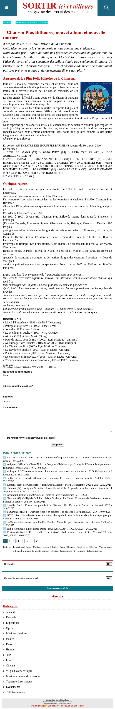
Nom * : (7, 375)
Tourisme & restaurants (94, 540)
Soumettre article (57, 581)
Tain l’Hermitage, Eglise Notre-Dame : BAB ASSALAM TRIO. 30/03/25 (42, 519)
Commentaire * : (11, 407)
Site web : (8, 397)
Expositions (23, 537)
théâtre (68, 537)
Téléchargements (65, 544)
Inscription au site (68, 705)
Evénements (47, 544)
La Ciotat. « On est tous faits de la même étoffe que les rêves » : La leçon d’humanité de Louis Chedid (57, 457)
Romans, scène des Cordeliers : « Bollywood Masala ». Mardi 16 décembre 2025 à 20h (48, 480)
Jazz (97, 537)
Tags (79, 705)
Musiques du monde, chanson (33, 22)
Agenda (57, 590)
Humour (88, 537)
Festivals (10, 537)
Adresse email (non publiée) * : (18, 386)
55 (36, 531)
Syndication (54, 705)
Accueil (7, 22)
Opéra (35, 537)
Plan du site (38, 705)
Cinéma (10, 540)
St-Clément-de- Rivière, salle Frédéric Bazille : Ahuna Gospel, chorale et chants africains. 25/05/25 (56, 512)
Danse (77, 537)
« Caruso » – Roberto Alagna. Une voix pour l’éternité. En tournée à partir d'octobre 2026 (50, 476)
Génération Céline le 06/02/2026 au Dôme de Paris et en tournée (37, 489)
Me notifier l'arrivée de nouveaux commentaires (31, 438)
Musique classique (51, 537)
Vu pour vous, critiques (30, 540)
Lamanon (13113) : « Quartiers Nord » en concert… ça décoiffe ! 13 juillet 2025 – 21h (48, 502)
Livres (105, 537)
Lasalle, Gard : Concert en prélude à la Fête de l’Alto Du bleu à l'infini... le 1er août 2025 (49, 499)
